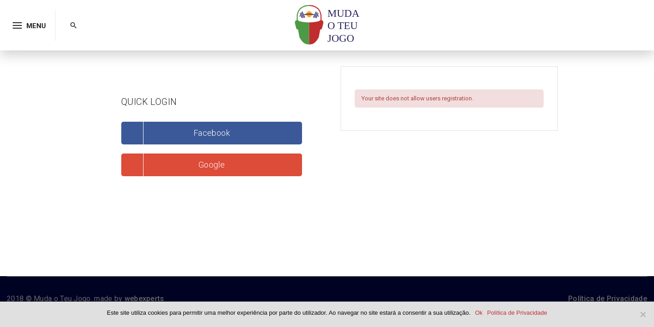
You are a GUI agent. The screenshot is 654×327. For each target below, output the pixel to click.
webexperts (144, 298)
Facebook (211, 133)
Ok (479, 312)
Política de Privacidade (607, 298)
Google (211, 164)
